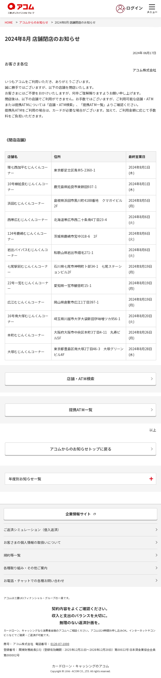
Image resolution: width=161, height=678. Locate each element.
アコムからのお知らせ (33, 22)
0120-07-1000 (60, 644)
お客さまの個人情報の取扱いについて (32, 542)
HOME (9, 22)
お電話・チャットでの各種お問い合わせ (34, 580)
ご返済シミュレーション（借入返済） (32, 529)
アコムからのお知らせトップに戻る (80, 449)
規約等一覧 (12, 555)
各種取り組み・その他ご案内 (25, 567)
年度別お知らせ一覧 (25, 478)
